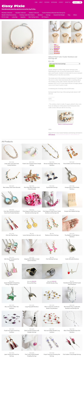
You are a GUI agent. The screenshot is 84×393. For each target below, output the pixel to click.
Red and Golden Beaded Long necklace (52, 331)
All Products (45, 17)
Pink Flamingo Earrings (52, 259)
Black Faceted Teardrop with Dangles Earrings (31, 331)
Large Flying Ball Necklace (32, 306)
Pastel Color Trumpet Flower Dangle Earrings (32, 164)
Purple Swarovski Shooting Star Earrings (52, 355)
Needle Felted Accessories (9, 15)
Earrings (48, 15)
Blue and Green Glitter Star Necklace (12, 307)
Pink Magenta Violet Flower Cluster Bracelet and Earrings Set (32, 212)
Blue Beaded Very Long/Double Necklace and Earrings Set (72, 307)
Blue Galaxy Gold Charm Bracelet (11, 187)
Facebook (46, 2)
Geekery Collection (34, 12)
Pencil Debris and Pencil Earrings (72, 163)
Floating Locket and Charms (27, 15)
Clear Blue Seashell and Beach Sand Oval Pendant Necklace (12, 212)
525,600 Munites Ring (51, 283)
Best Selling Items (34, 17)
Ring (69, 15)
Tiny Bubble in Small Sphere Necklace (72, 235)
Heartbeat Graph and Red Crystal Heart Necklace (72, 283)
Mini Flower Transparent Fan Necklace (11, 259)
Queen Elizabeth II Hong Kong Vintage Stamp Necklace (11, 283)
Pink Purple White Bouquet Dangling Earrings (32, 355)
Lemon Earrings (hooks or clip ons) (32, 235)
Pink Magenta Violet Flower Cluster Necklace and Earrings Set (52, 212)
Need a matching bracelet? (65, 123)
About (41, 2)
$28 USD (31, 209)
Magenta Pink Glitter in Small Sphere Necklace (31, 259)
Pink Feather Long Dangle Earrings (72, 354)
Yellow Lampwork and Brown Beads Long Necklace (51, 307)
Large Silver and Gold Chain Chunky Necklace (11, 164)
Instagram (54, 2)
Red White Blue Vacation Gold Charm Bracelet (32, 188)
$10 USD (31, 162)
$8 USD (32, 233)
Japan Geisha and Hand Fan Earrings (11, 355)
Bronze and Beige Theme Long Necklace (52, 164)
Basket (67, 2)
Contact (61, 2)
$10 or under (5, 17)
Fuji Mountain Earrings (51, 187)
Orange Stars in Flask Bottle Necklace (72, 188)
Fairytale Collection (20, 12)
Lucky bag (14, 17)
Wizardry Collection (7, 12)
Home (36, 2)
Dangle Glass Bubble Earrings (72, 211)
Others (75, 15)
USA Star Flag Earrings (12, 235)
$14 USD (11, 162)
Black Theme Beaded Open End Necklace (72, 331)
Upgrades (23, 17)
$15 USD (52, 305)
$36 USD (52, 209)
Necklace (40, 15)
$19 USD (72, 305)
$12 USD (52, 186)
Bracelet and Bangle (59, 15)
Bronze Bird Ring (31, 283)
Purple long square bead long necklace (11, 331)
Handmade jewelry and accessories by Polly (18, 9)
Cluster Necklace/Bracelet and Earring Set (53, 12)
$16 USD (11, 186)
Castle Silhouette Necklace (72, 259)
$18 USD (11, 209)
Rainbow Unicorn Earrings (52, 235)
